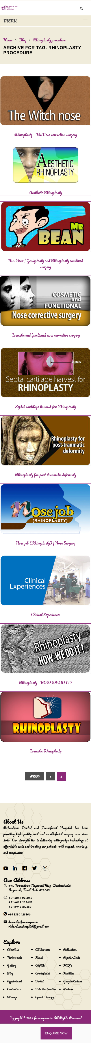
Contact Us (14, 989)
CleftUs (40, 965)
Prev (34, 776)
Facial (39, 957)
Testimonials (14, 957)
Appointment (14, 981)
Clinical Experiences (45, 614)
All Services (42, 949)
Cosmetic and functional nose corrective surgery (45, 335)
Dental (39, 981)
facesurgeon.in (43, 1018)
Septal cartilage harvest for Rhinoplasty (45, 407)
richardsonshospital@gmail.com (28, 926)
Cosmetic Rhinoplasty (45, 751)
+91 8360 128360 (19, 914)
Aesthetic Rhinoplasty (45, 192)
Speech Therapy (44, 997)
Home (8, 40)
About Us (13, 949)
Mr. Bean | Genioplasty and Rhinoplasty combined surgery (45, 264)
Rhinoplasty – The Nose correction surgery (45, 135)
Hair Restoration (45, 989)
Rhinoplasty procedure (49, 40)
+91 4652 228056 (20, 897)
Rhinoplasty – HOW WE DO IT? (45, 683)
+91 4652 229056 (20, 902)
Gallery (11, 965)
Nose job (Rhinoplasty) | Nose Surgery (45, 543)
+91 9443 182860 (20, 906)
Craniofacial (42, 973)
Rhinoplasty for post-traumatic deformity (45, 475)
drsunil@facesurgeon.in (23, 921)
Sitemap (12, 997)
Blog (22, 40)
